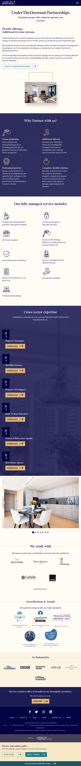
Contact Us (56, 718)
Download (12, 346)
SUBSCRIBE (37, 701)
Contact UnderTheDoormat (17, 66)
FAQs (34, 718)
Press (68, 718)
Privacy (5, 725)
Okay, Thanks (33, 754)
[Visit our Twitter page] (36, 712)
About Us (23, 718)
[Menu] (77, 2)
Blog (12, 718)
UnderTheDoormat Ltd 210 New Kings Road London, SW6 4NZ (40, 723)
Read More (9, 754)
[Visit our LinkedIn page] (50, 712)
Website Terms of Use (18, 725)
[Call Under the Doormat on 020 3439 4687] (72, 3)
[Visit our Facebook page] (30, 712)
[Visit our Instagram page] (43, 712)
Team (44, 718)
